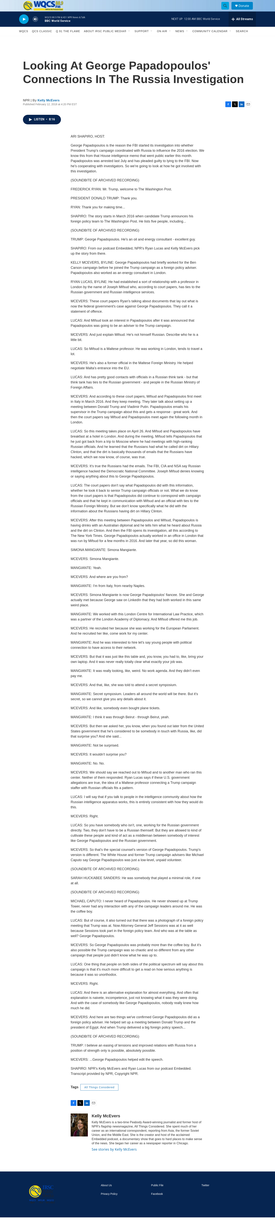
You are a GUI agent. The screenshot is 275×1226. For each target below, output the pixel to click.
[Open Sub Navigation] (129, 39)
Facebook (157, 1202)
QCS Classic (42, 39)
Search (242, 39)
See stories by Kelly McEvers (114, 1158)
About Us (106, 1194)
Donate (246, 10)
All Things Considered (99, 1095)
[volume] (35, 28)
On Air (162, 39)
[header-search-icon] (227, 10)
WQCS (23, 39)
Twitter (205, 1194)
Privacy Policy (109, 1202)
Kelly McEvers (49, 109)
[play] (24, 28)
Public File (157, 1194)
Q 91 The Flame (68, 39)
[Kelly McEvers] (79, 1133)
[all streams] (242, 27)
